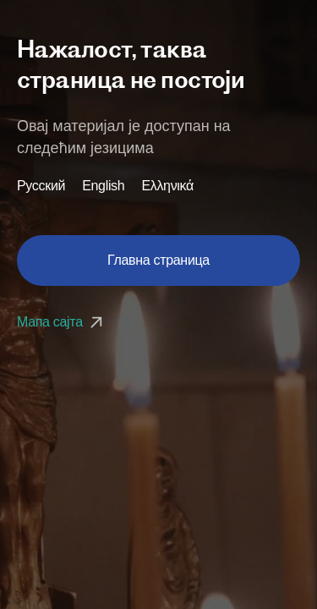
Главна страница (158, 260)
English (103, 186)
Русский (41, 186)
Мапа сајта (62, 322)
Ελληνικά (167, 186)
